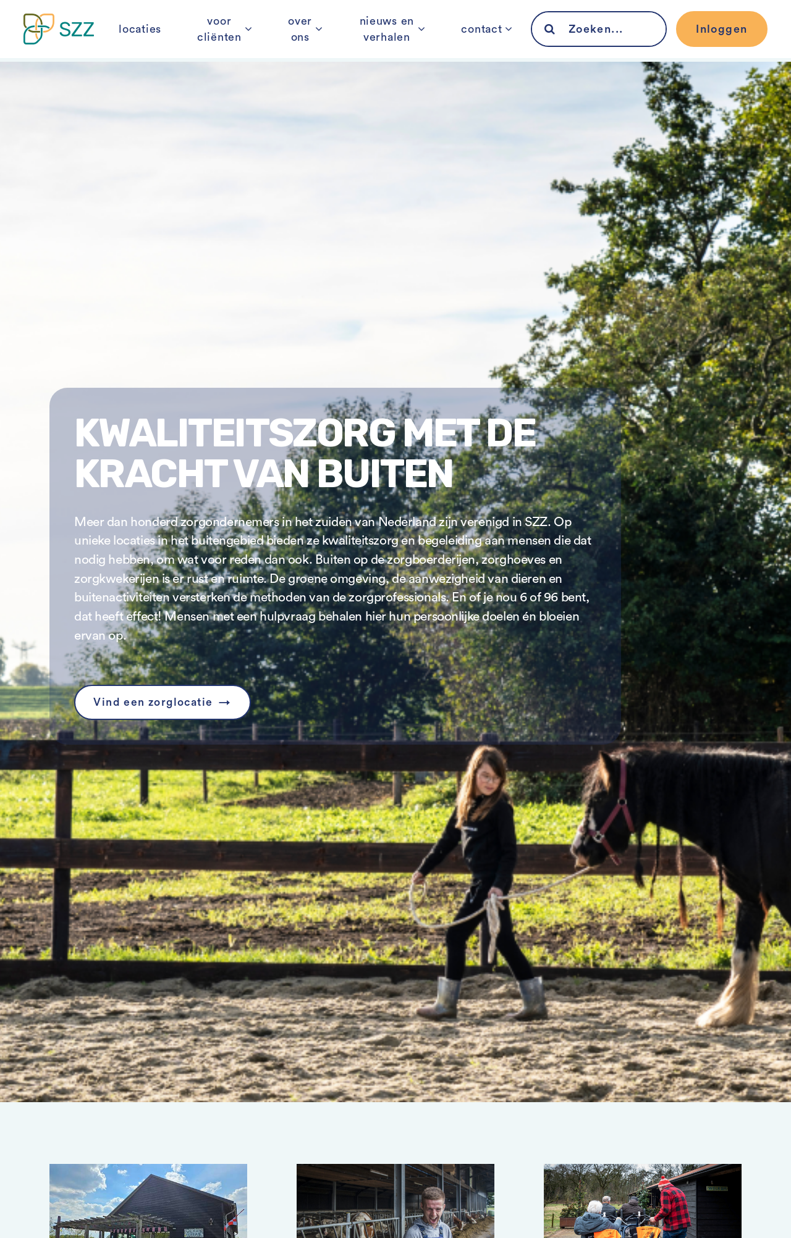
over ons (294, 38)
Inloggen (721, 38)
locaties (138, 38)
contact (483, 38)
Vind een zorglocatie (155, 702)
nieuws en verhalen (385, 38)
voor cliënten (214, 38)
